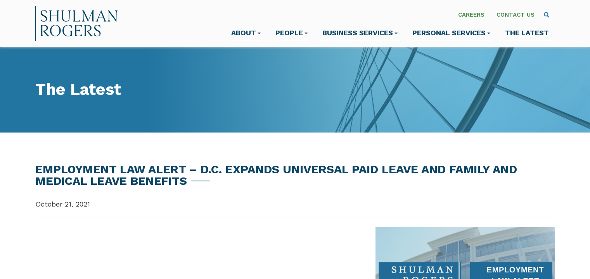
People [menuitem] (291, 33)
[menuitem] (546, 14)
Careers (471, 14)
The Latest (527, 33)
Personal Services (451, 33)
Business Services (360, 33)
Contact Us (516, 14)
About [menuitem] (246, 33)
